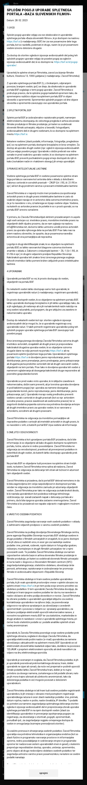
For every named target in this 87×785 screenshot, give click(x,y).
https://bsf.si (13, 41)
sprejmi (43, 773)
